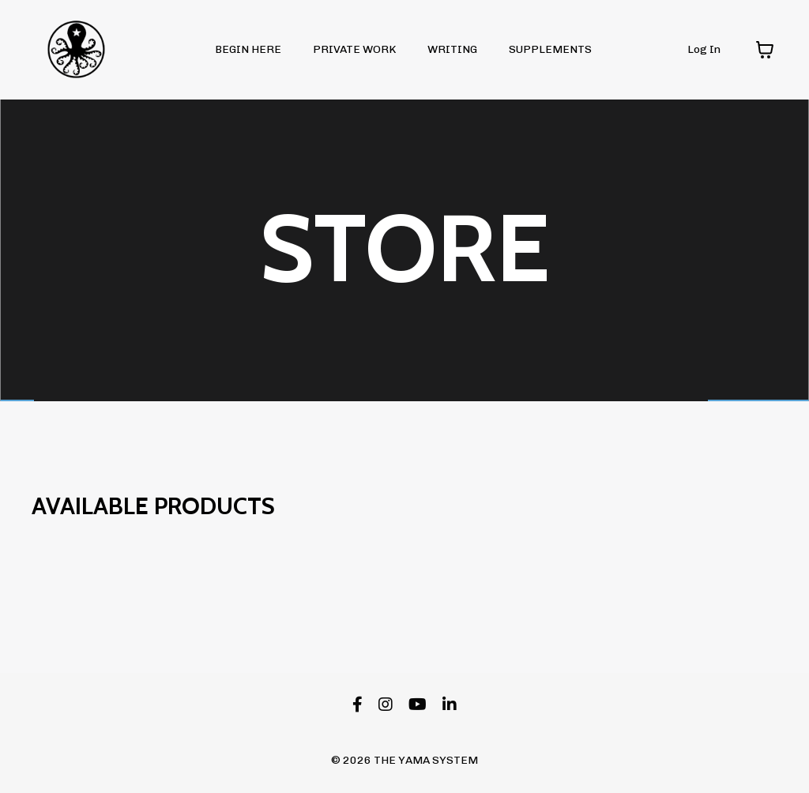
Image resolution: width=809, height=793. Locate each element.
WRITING (452, 49)
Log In (704, 49)
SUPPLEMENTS (550, 49)
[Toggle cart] (764, 49)
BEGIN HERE (248, 49)
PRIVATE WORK (354, 49)
